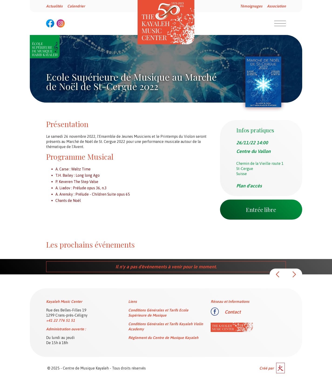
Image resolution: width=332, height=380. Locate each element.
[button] (278, 274)
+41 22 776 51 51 (60, 320)
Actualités (54, 6)
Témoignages (251, 6)
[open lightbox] (263, 81)
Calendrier (76, 6)
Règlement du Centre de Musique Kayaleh (163, 337)
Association (276, 6)
